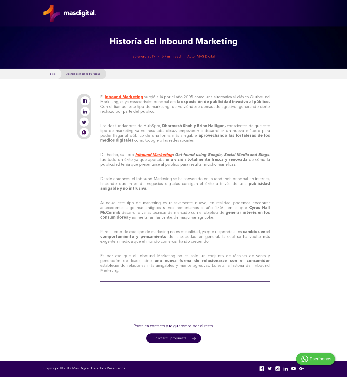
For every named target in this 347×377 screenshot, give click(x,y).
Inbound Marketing (154, 155)
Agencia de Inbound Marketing (83, 74)
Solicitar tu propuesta (170, 338)
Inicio (52, 74)
